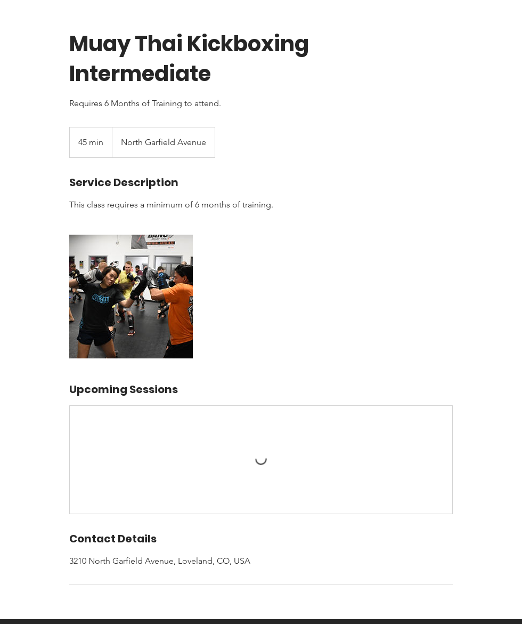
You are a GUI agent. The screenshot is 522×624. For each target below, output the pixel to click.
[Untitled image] (131, 296)
